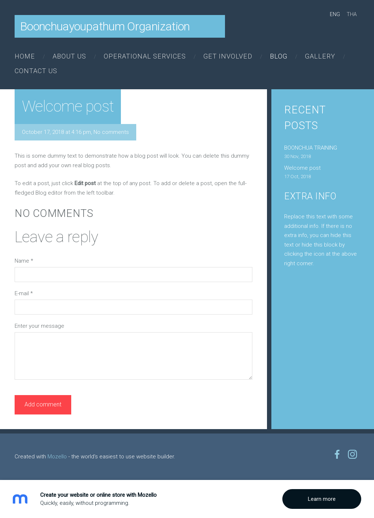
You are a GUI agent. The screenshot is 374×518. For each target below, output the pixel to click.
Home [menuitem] (25, 56)
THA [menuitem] (352, 14)
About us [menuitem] (69, 56)
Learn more (322, 499)
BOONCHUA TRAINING (310, 147)
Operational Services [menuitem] (145, 56)
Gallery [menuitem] (320, 56)
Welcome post (302, 168)
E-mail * (24, 293)
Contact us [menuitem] (36, 71)
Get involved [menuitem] (227, 56)
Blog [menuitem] (278, 56)
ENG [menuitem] (335, 14)
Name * (24, 261)
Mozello (57, 456)
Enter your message (39, 326)
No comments (111, 132)
